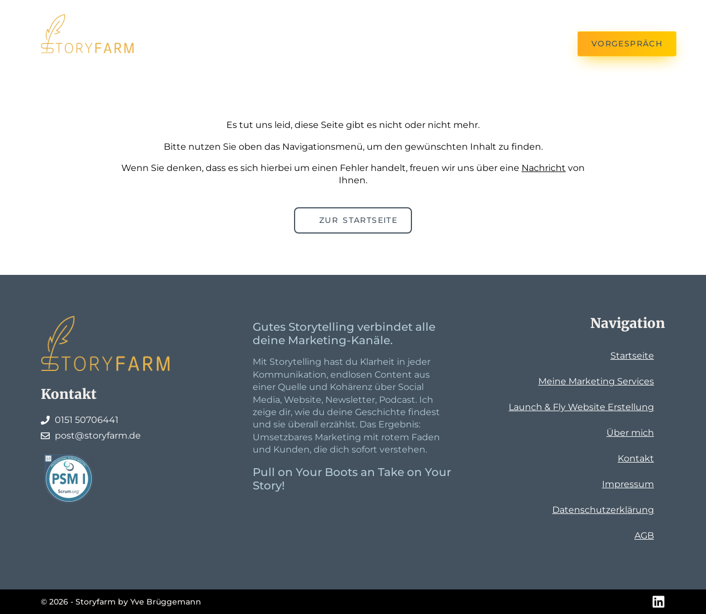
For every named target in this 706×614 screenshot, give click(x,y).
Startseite (632, 355)
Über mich (630, 432)
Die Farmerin (506, 18)
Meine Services (269, 18)
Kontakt (200, 44)
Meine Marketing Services (596, 381)
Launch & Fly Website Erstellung (581, 407)
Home (192, 18)
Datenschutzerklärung (603, 509)
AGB (644, 535)
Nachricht (544, 168)
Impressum (628, 484)
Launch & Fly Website (389, 18)
